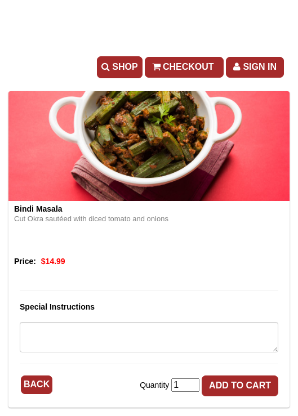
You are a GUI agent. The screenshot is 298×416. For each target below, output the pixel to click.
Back (37, 384)
